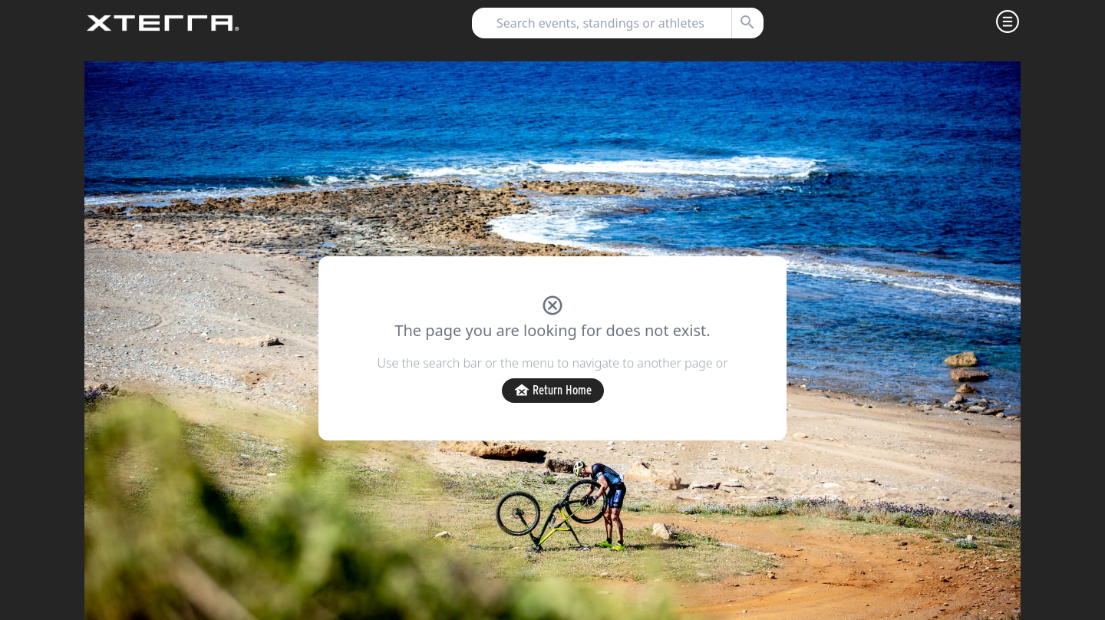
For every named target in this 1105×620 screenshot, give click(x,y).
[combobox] (610, 23)
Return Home (553, 391)
